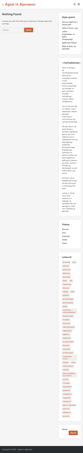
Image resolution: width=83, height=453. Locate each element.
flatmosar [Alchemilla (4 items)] (66, 288)
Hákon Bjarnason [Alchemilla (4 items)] (68, 327)
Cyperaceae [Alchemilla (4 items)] (67, 284)
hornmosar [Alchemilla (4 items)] (66, 323)
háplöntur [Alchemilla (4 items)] (66, 334)
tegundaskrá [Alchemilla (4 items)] (67, 387)
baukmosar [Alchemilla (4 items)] (66, 270)
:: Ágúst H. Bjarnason (18, 4)
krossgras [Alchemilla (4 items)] (66, 345)
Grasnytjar (66, 236)
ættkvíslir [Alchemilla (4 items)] (66, 409)
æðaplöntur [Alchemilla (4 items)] (67, 412)
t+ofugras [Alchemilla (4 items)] (66, 383)
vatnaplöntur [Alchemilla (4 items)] (67, 394)
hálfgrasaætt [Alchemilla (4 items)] (67, 331)
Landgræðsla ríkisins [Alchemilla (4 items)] (67, 358)
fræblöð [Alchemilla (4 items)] (65, 292)
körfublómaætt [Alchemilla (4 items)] (68, 353)
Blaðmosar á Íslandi (69, 43)
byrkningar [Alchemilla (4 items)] (66, 277)
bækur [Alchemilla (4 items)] (65, 281)
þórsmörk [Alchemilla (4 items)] (66, 416)
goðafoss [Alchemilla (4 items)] (66, 295)
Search (65, 429)
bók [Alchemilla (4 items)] (71, 281)
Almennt (65, 229)
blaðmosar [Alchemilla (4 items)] (66, 273)
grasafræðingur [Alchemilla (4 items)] (68, 299)
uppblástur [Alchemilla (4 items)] (66, 390)
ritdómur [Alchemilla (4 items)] (66, 370)
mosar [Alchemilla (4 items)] (73, 362)
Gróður (64, 240)
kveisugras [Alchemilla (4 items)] (66, 349)
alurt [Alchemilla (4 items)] (74, 262)
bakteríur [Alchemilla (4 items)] (66, 266)
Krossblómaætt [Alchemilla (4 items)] (68, 342)
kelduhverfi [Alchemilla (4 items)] (67, 338)
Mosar (64, 243)
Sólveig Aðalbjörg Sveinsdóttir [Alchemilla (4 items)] (69, 375)
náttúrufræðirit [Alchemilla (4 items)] (68, 366)
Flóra (64, 233)
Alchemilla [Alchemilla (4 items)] (66, 262)
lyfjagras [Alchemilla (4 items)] (66, 362)
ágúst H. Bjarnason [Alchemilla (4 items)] (69, 405)
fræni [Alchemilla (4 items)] (72, 292)
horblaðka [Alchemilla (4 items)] (66, 320)
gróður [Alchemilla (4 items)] (65, 306)
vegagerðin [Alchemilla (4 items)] (67, 398)
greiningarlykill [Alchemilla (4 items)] (68, 303)
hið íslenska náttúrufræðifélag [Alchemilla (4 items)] (69, 311)
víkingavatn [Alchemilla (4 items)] (67, 401)
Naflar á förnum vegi (70, 28)
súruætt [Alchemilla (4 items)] (65, 379)
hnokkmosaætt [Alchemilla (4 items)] (68, 316)
